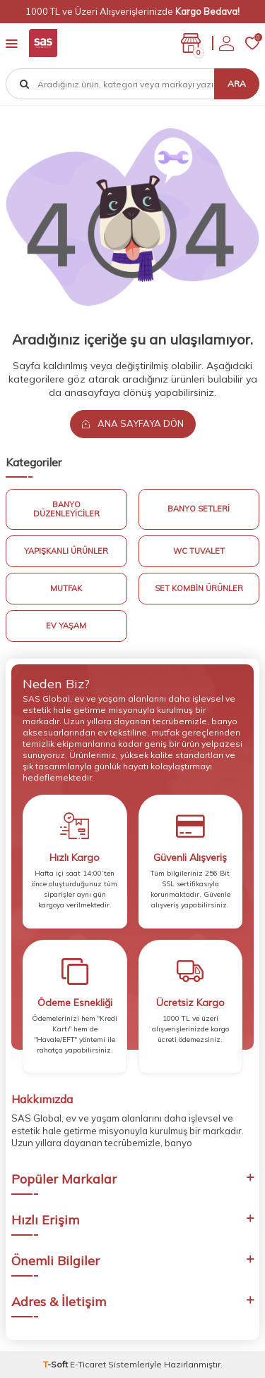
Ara (237, 83)
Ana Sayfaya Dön (133, 423)
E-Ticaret (88, 1364)
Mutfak (66, 588)
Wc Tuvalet (199, 551)
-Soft (56, 1364)
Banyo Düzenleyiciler (66, 509)
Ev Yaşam (66, 626)
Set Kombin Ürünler (199, 588)
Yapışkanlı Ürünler (66, 551)
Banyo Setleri (198, 509)
